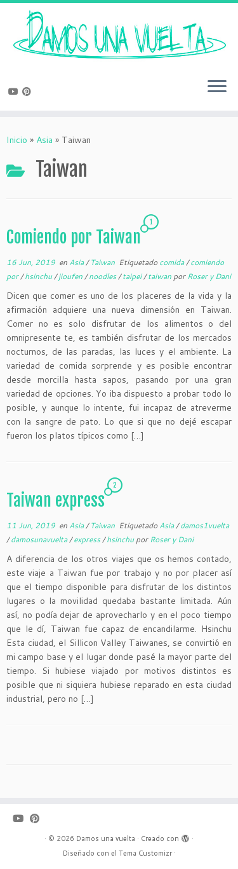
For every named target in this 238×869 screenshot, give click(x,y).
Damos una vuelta (105, 838)
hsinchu (39, 276)
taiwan (160, 276)
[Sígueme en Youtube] (15, 91)
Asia (44, 139)
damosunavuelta (40, 539)
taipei (132, 276)
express (88, 539)
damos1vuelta (204, 525)
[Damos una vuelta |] (119, 36)
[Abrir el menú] (217, 87)
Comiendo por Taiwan (73, 237)
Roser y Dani (209, 276)
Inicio (16, 139)
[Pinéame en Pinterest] (28, 91)
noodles (103, 276)
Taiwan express (55, 500)
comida (172, 262)
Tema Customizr (145, 853)
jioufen (71, 276)
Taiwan (103, 262)
